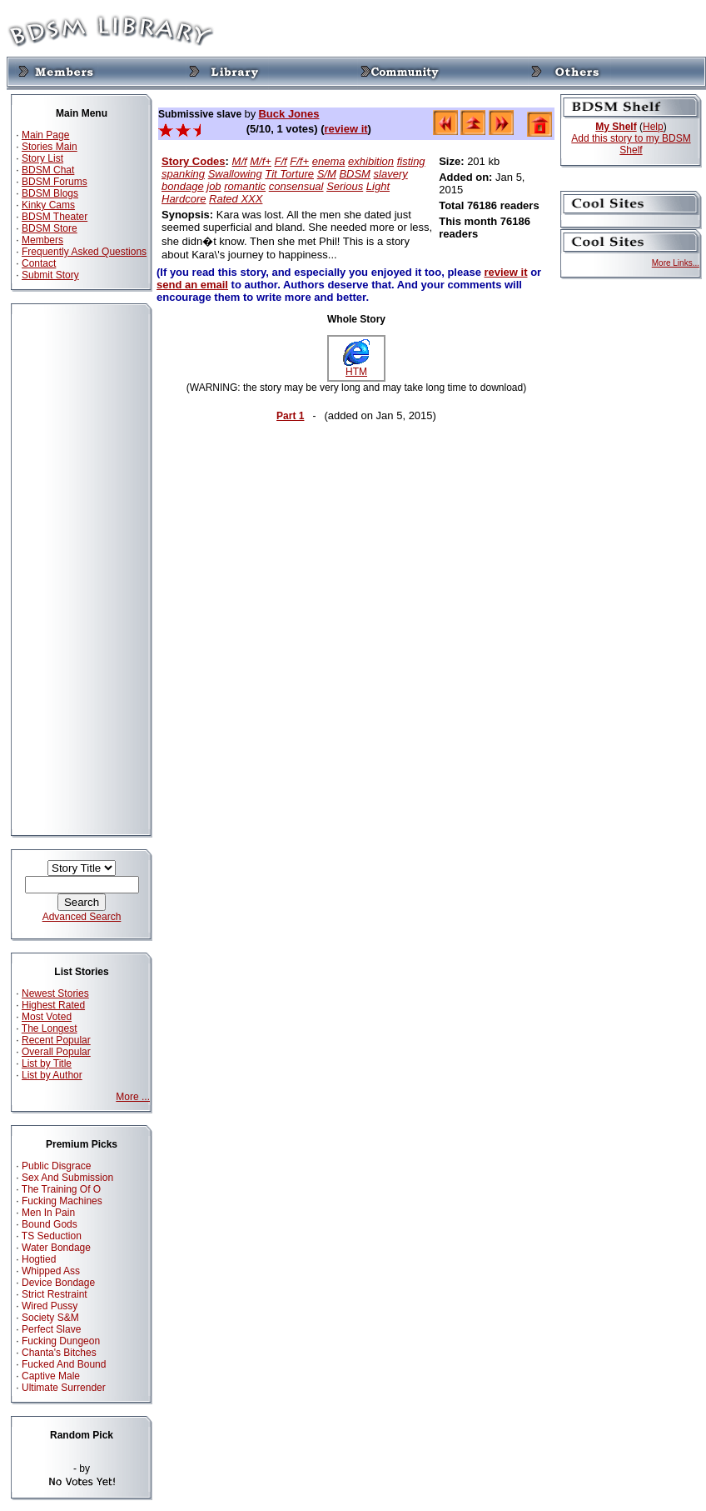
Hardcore (184, 199)
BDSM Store (49, 228)
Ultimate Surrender (64, 1387)
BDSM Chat (48, 170)
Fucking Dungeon (61, 1341)
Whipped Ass (51, 1271)
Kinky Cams (48, 205)
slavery (391, 174)
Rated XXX (235, 199)
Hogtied (39, 1259)
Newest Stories (55, 993)
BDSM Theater (54, 217)
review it (346, 129)
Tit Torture (289, 174)
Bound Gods (49, 1224)
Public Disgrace (56, 1166)
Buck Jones (288, 114)
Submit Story (50, 275)
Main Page (45, 135)
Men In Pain (48, 1212)
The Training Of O (61, 1189)
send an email (192, 284)
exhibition (371, 161)
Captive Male (51, 1376)
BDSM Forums (54, 182)
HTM (356, 367)
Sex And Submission (67, 1177)
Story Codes (194, 161)
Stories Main (49, 147)
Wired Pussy (49, 1306)
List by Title (47, 1063)
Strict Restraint (54, 1294)
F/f (281, 161)
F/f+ (299, 161)
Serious (344, 186)
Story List (42, 158)
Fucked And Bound (64, 1364)
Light (378, 186)
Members (42, 240)
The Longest (49, 1028)
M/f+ (260, 161)
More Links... (675, 263)
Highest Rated (53, 1005)
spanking (183, 174)
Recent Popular (56, 1040)
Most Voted (47, 1017)
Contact (39, 263)
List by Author (52, 1075)
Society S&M (50, 1317)
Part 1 (290, 416)
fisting (411, 161)
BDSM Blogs (50, 193)
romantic (245, 186)
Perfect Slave (51, 1329)
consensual (296, 186)
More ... (133, 1097)
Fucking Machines (62, 1201)
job (213, 186)
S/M (326, 174)
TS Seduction (52, 1236)
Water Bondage (56, 1247)
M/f (239, 161)
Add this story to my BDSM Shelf (630, 144)
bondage (183, 186)
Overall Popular (56, 1052)
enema (329, 161)
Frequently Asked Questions (84, 252)
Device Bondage (58, 1282)
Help (653, 127)
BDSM (354, 174)
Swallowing (235, 174)
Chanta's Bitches (59, 1352)
